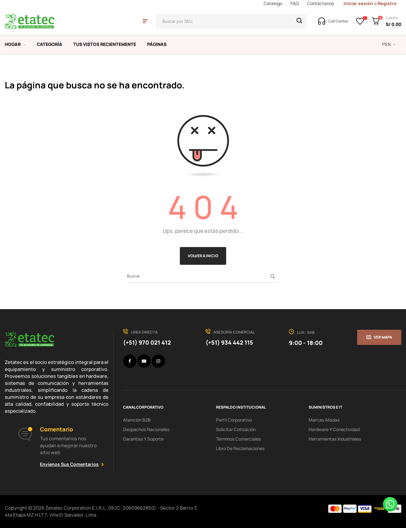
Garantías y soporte (143, 439)
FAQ (295, 3)
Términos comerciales (238, 439)
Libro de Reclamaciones (240, 448)
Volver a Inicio (203, 255)
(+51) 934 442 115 (229, 342)
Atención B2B (137, 420)
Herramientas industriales (335, 439)
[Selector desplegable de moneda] (389, 44)
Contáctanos (320, 3)
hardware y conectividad (334, 429)
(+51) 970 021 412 (147, 342)
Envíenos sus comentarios (69, 464)
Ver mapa (383, 337)
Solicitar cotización (236, 429)
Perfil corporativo (234, 420)
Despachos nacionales (146, 429)
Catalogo (273, 3)
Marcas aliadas (324, 420)
